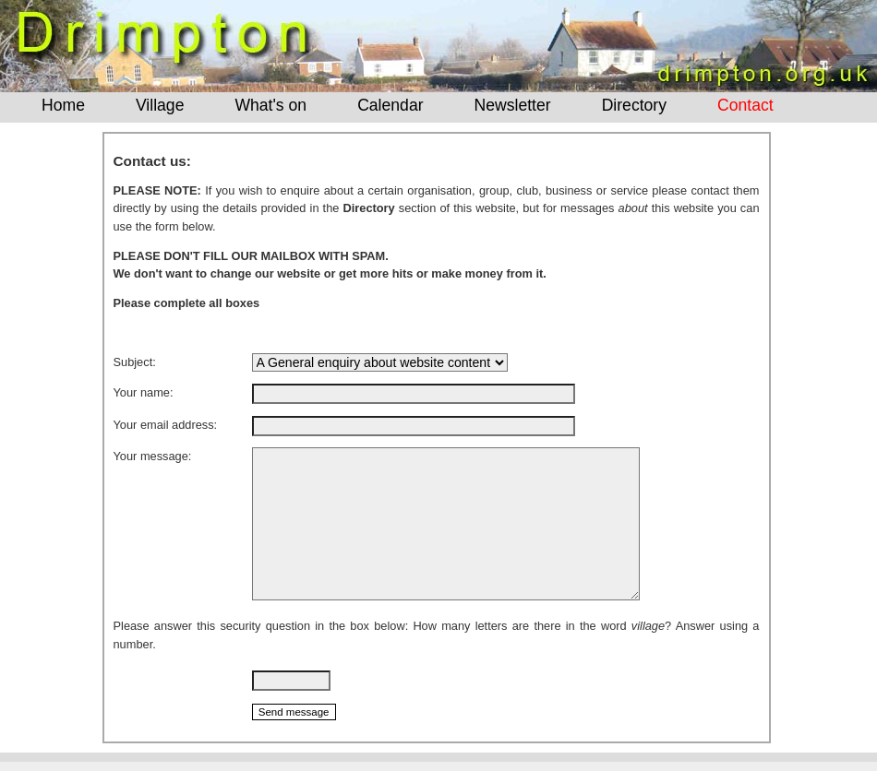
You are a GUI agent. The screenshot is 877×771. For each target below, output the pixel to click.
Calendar (390, 105)
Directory (634, 105)
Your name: (144, 392)
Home (63, 105)
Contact (745, 105)
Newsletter (513, 105)
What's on (270, 105)
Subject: (135, 362)
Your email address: (166, 425)
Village (160, 105)
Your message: (153, 456)
